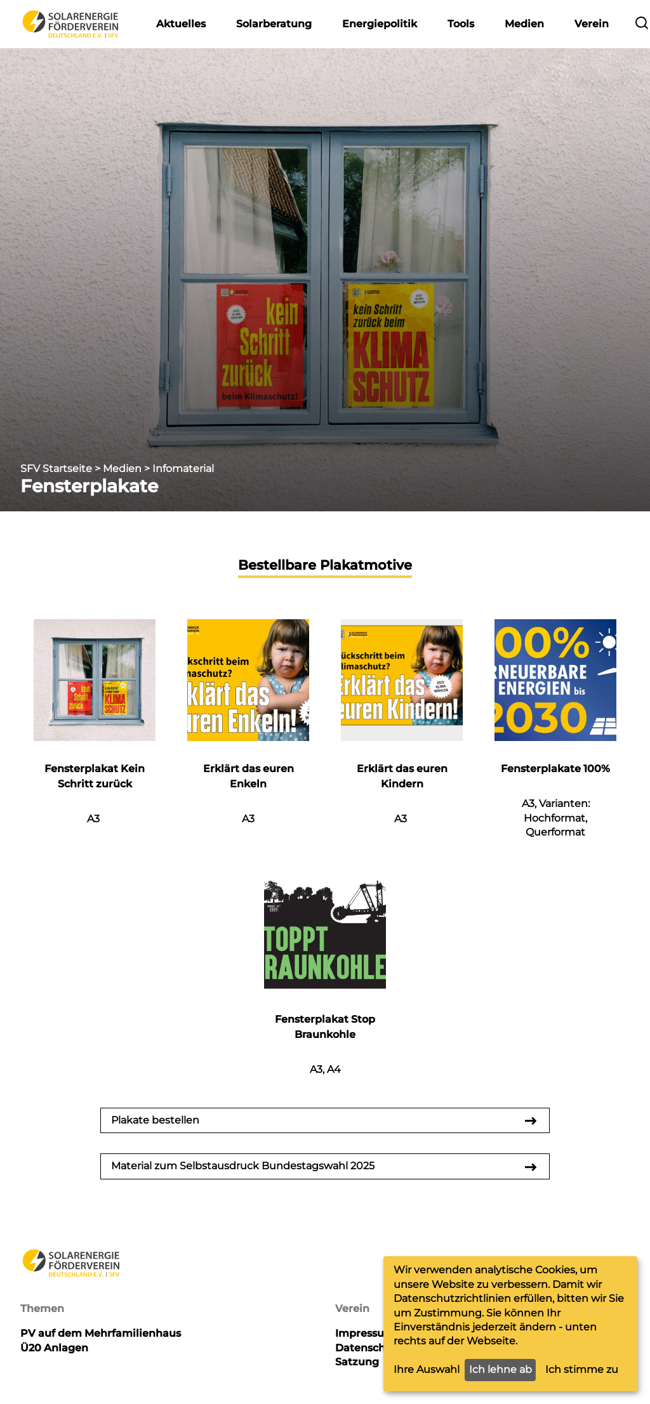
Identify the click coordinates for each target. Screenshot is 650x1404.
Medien (524, 24)
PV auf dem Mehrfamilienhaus (100, 1333)
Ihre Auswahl (427, 1369)
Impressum (365, 1333)
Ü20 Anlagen (54, 1348)
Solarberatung (274, 24)
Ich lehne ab (500, 1369)
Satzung (357, 1362)
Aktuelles (181, 24)
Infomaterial (183, 469)
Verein (591, 24)
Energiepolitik (379, 24)
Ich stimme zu (581, 1369)
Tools (461, 24)
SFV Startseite (56, 469)
